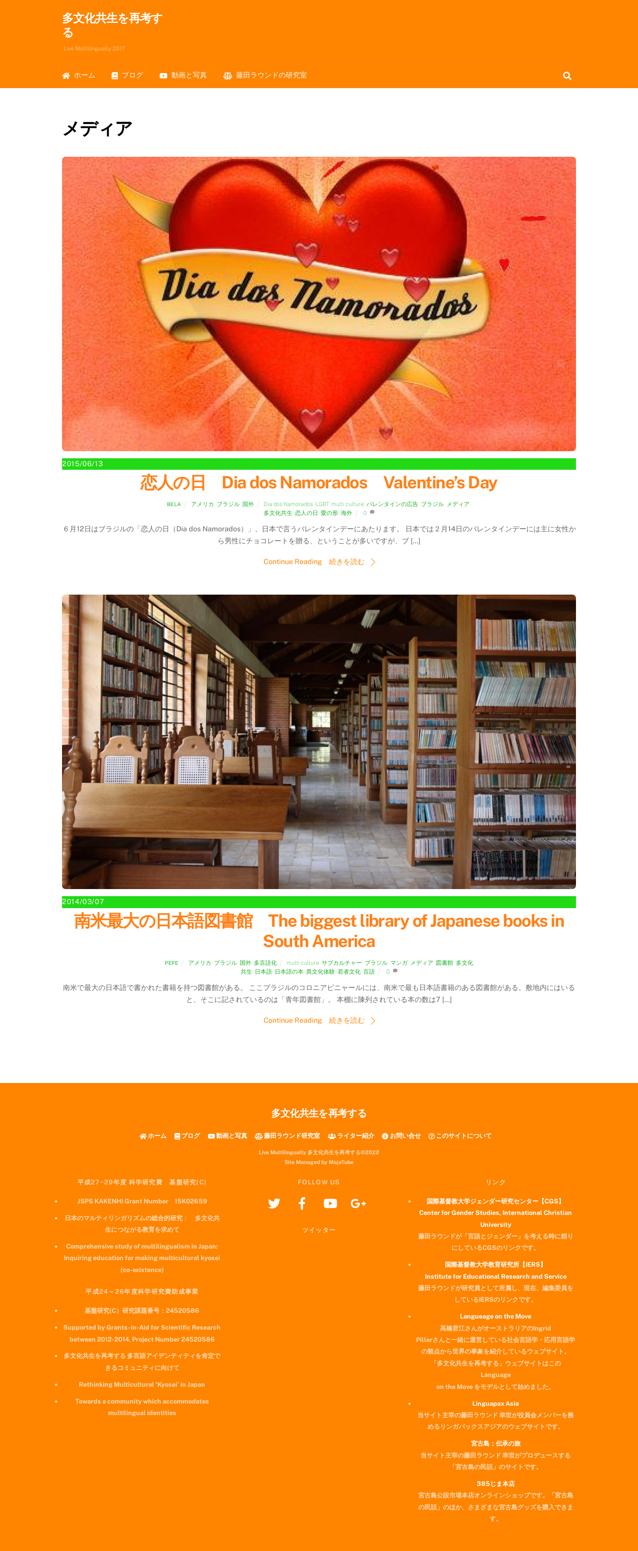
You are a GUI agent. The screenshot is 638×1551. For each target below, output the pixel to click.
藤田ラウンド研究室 (287, 1135)
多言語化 (265, 962)
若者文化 (349, 972)
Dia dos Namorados (288, 504)
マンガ (399, 962)
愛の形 (329, 513)
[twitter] (276, 1203)
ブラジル (228, 504)
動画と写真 (183, 75)
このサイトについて (460, 1135)
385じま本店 (496, 1483)
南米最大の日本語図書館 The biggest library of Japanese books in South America (319, 931)
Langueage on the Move (495, 1316)
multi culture (347, 504)
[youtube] (331, 1203)
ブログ (127, 75)
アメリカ (202, 504)
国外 (248, 504)
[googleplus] (359, 1203)
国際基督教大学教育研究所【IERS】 (495, 1265)
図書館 (444, 962)
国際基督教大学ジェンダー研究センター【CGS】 (495, 1201)
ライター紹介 (351, 1135)
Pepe (171, 963)
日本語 (263, 972)
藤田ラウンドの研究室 (265, 75)
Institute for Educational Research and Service (496, 1276)
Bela (174, 504)
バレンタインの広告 (392, 504)
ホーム (78, 75)
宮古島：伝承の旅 (496, 1443)
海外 (346, 513)
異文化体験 (320, 972)
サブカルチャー (342, 962)
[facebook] (304, 1203)
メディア (458, 504)
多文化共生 (278, 513)
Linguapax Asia (495, 1403)
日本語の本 (289, 972)
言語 (369, 972)
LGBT (322, 504)
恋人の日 (306, 513)
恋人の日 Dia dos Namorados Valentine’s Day (319, 483)
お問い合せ (401, 1135)
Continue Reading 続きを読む (314, 562)
